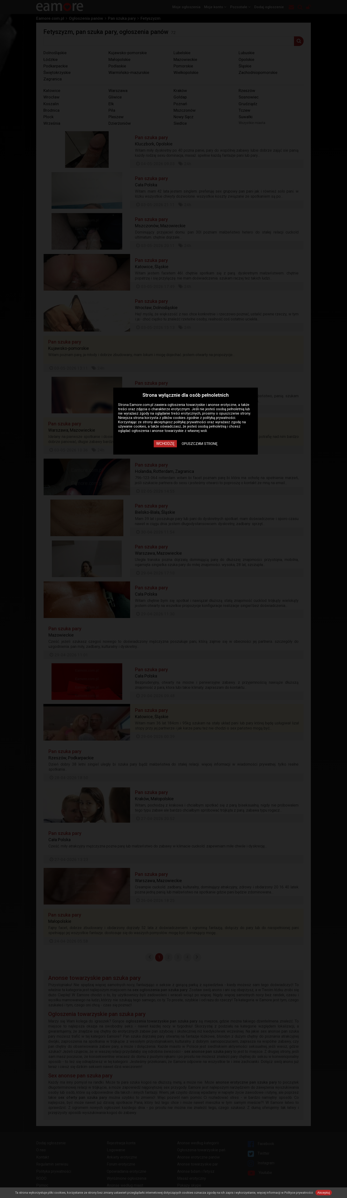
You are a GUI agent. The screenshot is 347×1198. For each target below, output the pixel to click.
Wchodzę (165, 443)
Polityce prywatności (298, 1192)
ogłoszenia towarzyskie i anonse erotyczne (201, 405)
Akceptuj (323, 1192)
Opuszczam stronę (200, 444)
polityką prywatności (219, 418)
